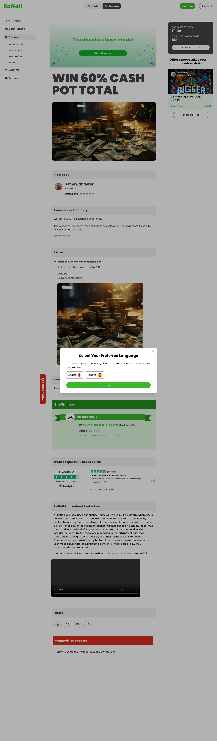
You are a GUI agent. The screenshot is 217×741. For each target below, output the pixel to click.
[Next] (108, 385)
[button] (74, 375)
